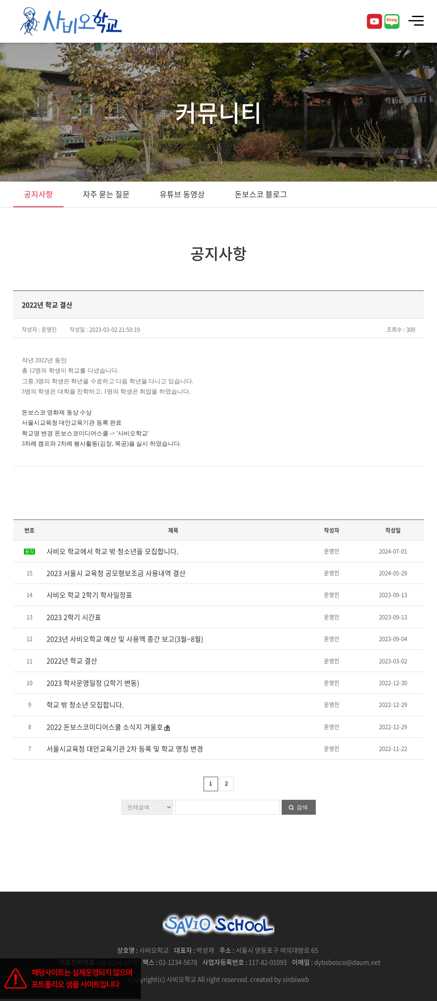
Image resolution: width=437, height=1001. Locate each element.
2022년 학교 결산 (72, 660)
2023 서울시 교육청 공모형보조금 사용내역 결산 (116, 573)
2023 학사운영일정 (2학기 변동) (93, 683)
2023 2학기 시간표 (74, 617)
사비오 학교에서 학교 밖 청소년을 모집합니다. (112, 551)
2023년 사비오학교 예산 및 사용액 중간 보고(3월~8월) (125, 639)
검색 (302, 807)
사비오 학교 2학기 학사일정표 (89, 595)
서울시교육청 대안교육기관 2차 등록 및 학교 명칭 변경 (125, 748)
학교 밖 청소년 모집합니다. (85, 704)
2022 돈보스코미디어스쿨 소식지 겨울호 (105, 727)
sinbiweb (296, 979)
